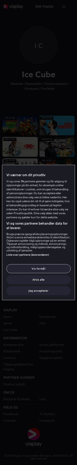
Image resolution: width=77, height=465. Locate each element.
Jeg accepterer (38, 290)
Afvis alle (38, 279)
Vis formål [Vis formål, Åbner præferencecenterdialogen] (38, 268)
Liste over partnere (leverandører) (27, 254)
